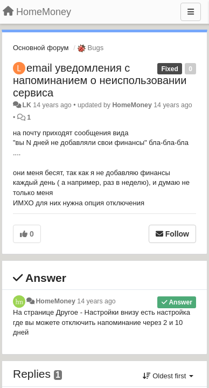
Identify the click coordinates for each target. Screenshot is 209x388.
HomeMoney (131, 105)
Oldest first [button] (168, 376)
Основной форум (41, 48)
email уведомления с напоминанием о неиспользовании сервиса (99, 80)
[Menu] (190, 12)
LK (26, 105)
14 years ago (96, 301)
